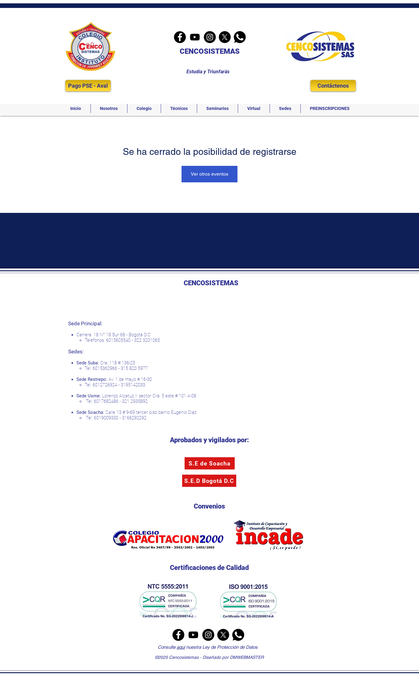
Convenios (209, 506)
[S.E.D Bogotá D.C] (209, 481)
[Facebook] (180, 37)
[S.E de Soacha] (210, 463)
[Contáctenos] (333, 85)
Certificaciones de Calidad (209, 567)
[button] (109, 108)
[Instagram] (210, 37)
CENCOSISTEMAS (210, 51)
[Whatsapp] (240, 37)
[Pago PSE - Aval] (88, 85)
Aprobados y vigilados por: (209, 440)
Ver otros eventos (209, 174)
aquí (181, 647)
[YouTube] (195, 37)
